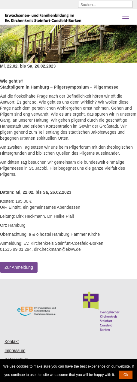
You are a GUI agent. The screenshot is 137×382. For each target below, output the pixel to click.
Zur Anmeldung (19, 267)
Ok (125, 375)
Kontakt (12, 341)
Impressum (15, 350)
